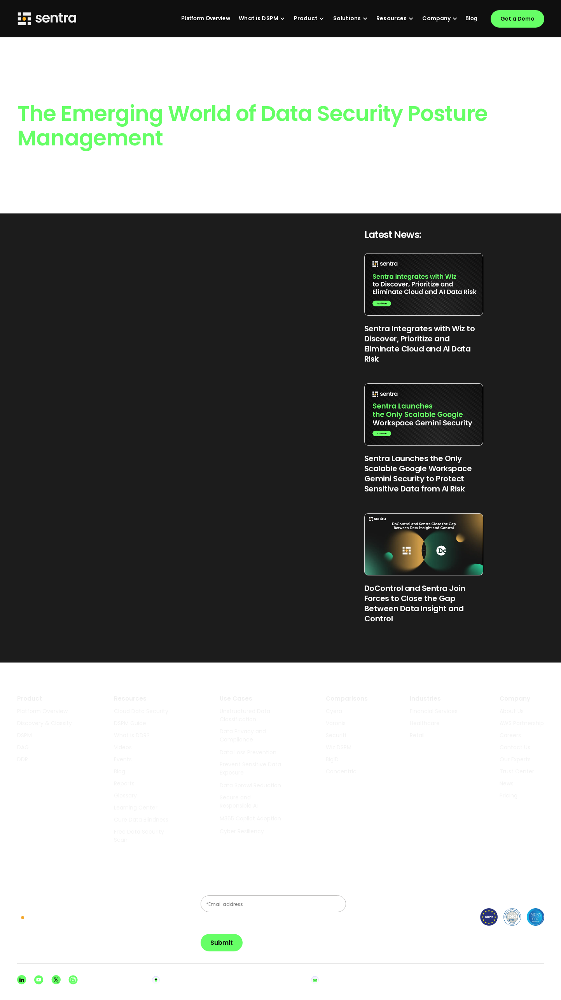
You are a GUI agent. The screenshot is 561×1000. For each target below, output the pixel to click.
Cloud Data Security (141, 711)
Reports (124, 783)
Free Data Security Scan (139, 836)
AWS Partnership (522, 723)
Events (123, 759)
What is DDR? (132, 735)
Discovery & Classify (44, 723)
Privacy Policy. (224, 923)
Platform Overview (42, 711)
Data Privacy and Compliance (243, 735)
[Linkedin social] (21, 979)
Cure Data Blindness (141, 819)
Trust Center (517, 771)
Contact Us (515, 747)
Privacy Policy (492, 979)
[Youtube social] (39, 979)
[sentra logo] (42, 918)
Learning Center (135, 807)
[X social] (56, 979)
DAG (23, 747)
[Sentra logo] (47, 18)
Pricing (508, 795)
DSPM (24, 735)
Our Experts (515, 759)
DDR (22, 759)
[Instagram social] (73, 979)
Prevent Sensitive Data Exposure (250, 768)
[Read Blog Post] (423, 308)
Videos (123, 747)
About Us (512, 711)
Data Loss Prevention (248, 752)
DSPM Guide (130, 723)
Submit (221, 942)
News (507, 783)
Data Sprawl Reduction (250, 785)
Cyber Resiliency (242, 831)
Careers (510, 735)
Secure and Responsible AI (239, 801)
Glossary (125, 795)
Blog (119, 771)
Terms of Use (531, 979)
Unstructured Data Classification (245, 715)
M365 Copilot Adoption (250, 818)
